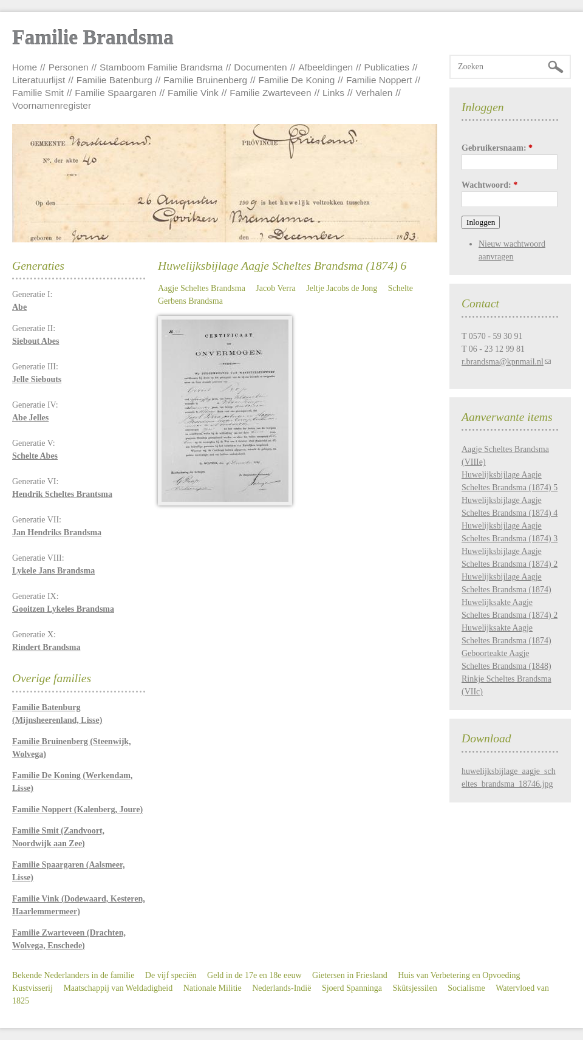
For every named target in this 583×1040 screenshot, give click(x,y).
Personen (69, 67)
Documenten (260, 67)
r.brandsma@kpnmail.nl (503, 361)
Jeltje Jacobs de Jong (341, 288)
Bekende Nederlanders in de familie (73, 975)
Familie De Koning (297, 80)
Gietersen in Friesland (349, 975)
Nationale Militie (212, 988)
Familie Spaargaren (115, 92)
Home (24, 67)
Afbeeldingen (325, 67)
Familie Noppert (379, 80)
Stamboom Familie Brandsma (161, 67)
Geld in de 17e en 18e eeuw (254, 975)
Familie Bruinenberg (205, 80)
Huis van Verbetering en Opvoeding (459, 975)
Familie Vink (193, 92)
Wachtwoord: (489, 185)
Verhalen (374, 92)
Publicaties (386, 67)
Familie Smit (38, 92)
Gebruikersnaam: (497, 147)
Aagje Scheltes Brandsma (201, 288)
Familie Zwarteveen (270, 92)
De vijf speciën (171, 975)
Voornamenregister (51, 105)
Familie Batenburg (114, 80)
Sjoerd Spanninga (352, 988)
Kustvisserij (32, 988)
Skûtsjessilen (415, 988)
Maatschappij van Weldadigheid (117, 988)
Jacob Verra (275, 288)
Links (333, 92)
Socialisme (466, 988)
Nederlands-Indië (281, 988)
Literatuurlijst (38, 80)
